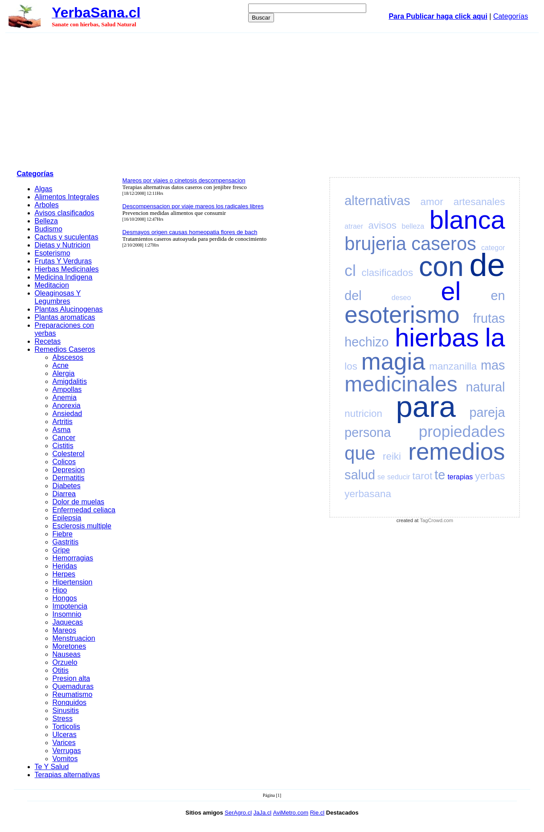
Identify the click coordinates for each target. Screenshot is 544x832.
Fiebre (63, 534)
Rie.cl (317, 812)
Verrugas (67, 750)
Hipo (60, 590)
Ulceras (65, 734)
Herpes (64, 574)
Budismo (48, 229)
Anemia (65, 397)
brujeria (375, 243)
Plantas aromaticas (65, 317)
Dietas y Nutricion (62, 245)
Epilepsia (67, 518)
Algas (44, 189)
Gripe (61, 550)
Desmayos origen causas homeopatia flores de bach (190, 232)
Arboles (47, 205)
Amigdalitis (70, 381)
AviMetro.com (290, 812)
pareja (487, 412)
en (498, 295)
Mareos (64, 630)
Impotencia (70, 606)
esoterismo (401, 314)
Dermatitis (69, 478)
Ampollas (67, 389)
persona (367, 432)
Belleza (46, 221)
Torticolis (66, 726)
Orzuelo (65, 662)
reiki (392, 456)
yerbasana (367, 493)
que (359, 453)
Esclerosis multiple (82, 526)
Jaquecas (68, 622)
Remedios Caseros (65, 349)
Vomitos (65, 758)
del (352, 295)
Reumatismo (73, 694)
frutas (489, 318)
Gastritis (66, 542)
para (425, 406)
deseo (401, 297)
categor (493, 247)
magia (393, 361)
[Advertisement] (272, 99)
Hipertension (73, 582)
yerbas (490, 476)
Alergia (64, 373)
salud (359, 475)
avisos (382, 225)
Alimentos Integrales (67, 197)
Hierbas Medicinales (67, 269)
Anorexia (67, 405)
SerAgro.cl (238, 812)
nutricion (363, 413)
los (350, 366)
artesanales (479, 201)
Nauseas (67, 654)
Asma (62, 429)
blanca (467, 220)
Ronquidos (70, 702)
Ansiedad (67, 413)
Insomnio (67, 614)
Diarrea (64, 494)
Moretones (69, 646)
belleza (413, 226)
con (441, 266)
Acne (61, 365)
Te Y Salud (52, 766)
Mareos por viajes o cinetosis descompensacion (184, 180)
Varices (64, 742)
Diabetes (67, 486)
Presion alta (71, 678)
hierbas (437, 337)
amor (432, 201)
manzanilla (453, 366)
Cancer (64, 437)
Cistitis (63, 445)
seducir (398, 477)
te (439, 475)
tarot (423, 476)
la (495, 337)
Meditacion (52, 285)
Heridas (65, 566)
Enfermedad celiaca (84, 510)
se (381, 477)
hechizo (366, 342)
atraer (353, 226)
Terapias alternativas (67, 774)
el (451, 291)
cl (350, 270)
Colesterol (69, 453)
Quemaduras (73, 686)
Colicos (64, 461)
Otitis (61, 670)
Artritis (63, 421)
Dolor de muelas (79, 502)
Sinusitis (66, 710)
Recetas (48, 341)
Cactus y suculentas (66, 237)
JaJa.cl (262, 812)
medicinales (400, 384)
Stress (63, 718)
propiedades (462, 431)
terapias (460, 477)
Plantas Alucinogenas (69, 309)
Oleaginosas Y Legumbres (58, 297)
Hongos (65, 598)
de (487, 265)
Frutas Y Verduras (63, 261)
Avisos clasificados (64, 213)
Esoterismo (52, 253)
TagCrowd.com (437, 520)
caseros (443, 243)
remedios (456, 451)
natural (485, 387)
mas (493, 365)
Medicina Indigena (64, 277)
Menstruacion (74, 638)
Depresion (69, 470)
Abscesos (68, 357)
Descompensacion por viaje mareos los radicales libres (193, 206)
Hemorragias (73, 558)
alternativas (377, 201)
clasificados (387, 272)
